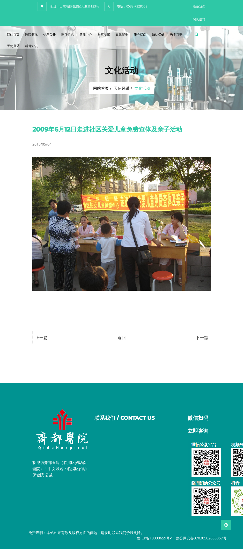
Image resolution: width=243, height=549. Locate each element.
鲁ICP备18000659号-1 (155, 538)
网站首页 (13, 34)
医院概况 (31, 34)
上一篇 (41, 337)
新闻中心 (85, 34)
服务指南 (140, 34)
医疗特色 (67, 34)
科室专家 (104, 34)
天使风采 (13, 46)
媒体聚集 (122, 34)
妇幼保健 (158, 34)
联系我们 (199, 6)
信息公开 (49, 34)
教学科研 (176, 34)
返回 (121, 337)
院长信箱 (199, 19)
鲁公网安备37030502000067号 (201, 538)
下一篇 (202, 337)
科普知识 (31, 46)
